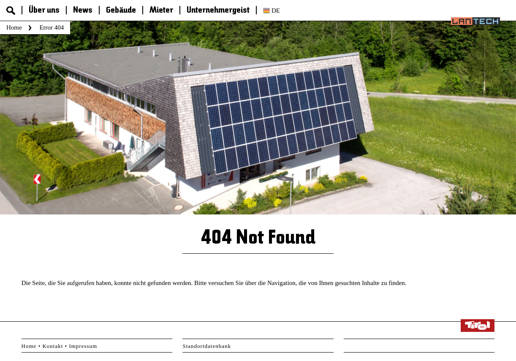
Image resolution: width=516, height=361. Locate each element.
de (276, 10)
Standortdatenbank (206, 346)
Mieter (161, 10)
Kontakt (52, 346)
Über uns (44, 10)
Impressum (83, 346)
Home (14, 27)
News (82, 10)
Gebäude (121, 10)
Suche (11, 10)
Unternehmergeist (218, 10)
